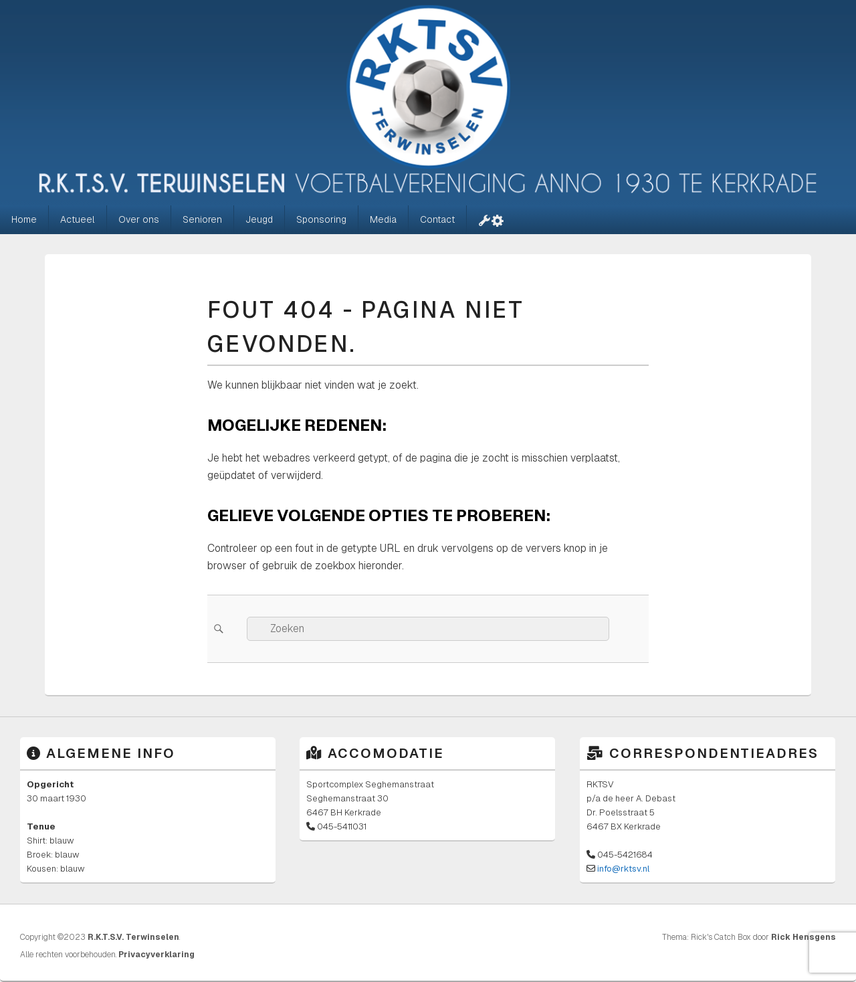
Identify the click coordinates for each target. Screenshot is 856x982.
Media (383, 219)
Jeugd (259, 219)
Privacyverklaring (156, 954)
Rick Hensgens (803, 937)
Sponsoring (321, 219)
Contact (437, 219)
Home (24, 219)
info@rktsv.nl (623, 868)
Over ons (138, 219)
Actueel (77, 219)
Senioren (202, 219)
